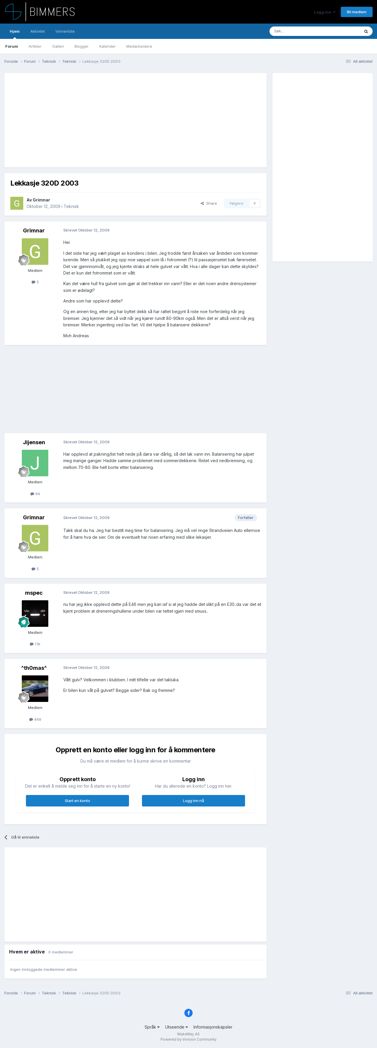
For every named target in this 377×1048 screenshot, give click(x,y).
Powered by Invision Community (188, 1039)
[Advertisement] (117, 120)
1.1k (35, 644)
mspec (34, 593)
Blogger (82, 46)
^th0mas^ (34, 668)
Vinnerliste (65, 31)
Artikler (35, 46)
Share (209, 203)
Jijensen (34, 442)
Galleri (58, 46)
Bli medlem (356, 11)
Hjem (15, 34)
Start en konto (77, 800)
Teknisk (71, 206)
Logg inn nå (193, 800)
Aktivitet (37, 31)
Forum (11, 46)
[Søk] (297, 31)
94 (35, 493)
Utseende (176, 1026)
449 (35, 719)
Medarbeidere (139, 46)
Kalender (107, 46)
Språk (152, 1026)
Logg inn (324, 12)
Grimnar (41, 199)
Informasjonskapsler (213, 1026)
